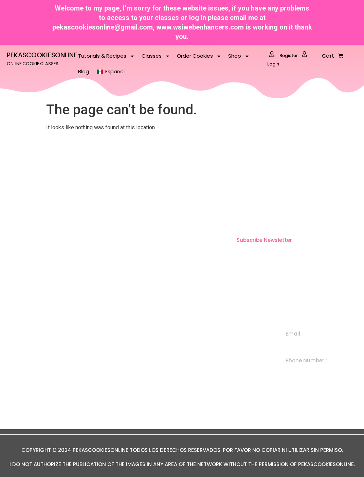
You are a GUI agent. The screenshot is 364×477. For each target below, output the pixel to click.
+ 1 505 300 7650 (308, 370)
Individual (216, 340)
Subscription (220, 371)
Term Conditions (144, 402)
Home (130, 340)
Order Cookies (199, 56)
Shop (239, 56)
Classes (156, 56)
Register (283, 55)
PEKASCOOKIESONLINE (42, 55)
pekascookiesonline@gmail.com (102, 27)
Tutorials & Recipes (106, 56)
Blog (83, 71)
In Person (216, 386)
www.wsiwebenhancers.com (200, 27)
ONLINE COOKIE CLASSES (32, 63)
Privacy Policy (140, 418)
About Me (135, 371)
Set (208, 355)
